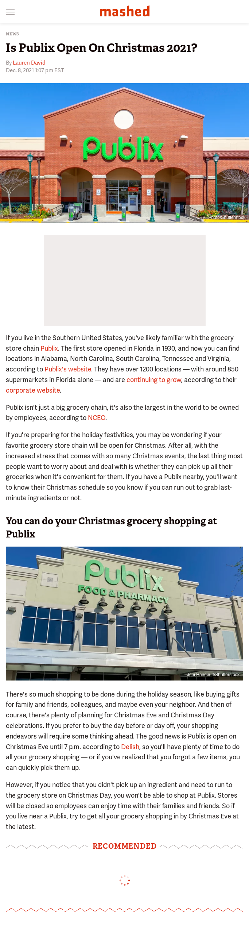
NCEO (96, 417)
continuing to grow (154, 379)
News (12, 34)
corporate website (33, 390)
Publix (49, 348)
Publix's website (67, 369)
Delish (130, 747)
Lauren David (29, 62)
